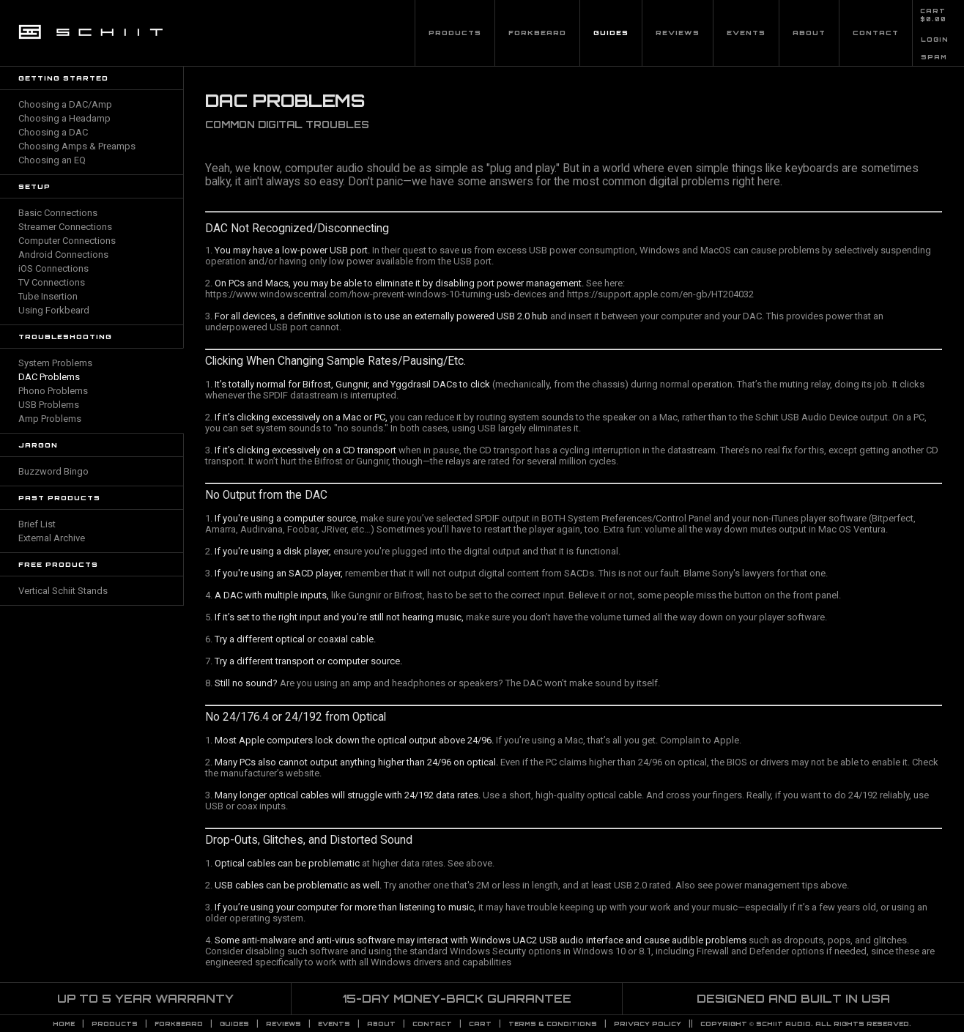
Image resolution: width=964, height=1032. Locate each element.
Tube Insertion (48, 296)
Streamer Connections (65, 226)
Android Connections (63, 254)
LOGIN (935, 39)
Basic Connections (57, 212)
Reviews (678, 33)
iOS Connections (53, 268)
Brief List (37, 524)
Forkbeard (537, 33)
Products (455, 33)
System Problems (55, 362)
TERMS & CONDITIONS (552, 1024)
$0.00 (933, 19)
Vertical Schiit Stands (63, 590)
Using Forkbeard (53, 310)
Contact (876, 33)
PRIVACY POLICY (647, 1024)
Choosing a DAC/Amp (65, 104)
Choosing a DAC (53, 132)
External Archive (51, 537)
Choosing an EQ (52, 160)
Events (746, 33)
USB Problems (48, 404)
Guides (611, 33)
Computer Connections (67, 240)
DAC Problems (49, 376)
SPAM (934, 57)
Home (64, 1024)
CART (933, 11)
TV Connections (51, 282)
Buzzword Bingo (53, 471)
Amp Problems (49, 418)
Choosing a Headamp (64, 118)
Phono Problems (53, 390)
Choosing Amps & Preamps (77, 146)
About (809, 33)
